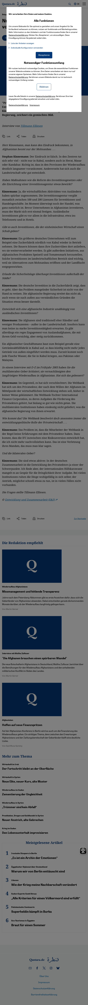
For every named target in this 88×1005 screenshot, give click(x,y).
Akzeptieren (44, 54)
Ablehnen (44, 86)
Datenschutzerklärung (18, 77)
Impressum (35, 105)
